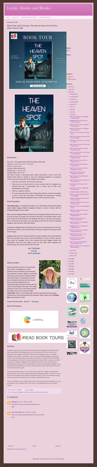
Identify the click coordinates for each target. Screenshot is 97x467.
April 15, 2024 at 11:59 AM (29, 412)
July (71, 107)
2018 (69, 271)
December (72, 94)
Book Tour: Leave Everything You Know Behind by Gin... (78, 242)
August (72, 104)
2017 (69, 274)
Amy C (72, 76)
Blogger (62, 459)
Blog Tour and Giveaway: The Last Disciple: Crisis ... (78, 161)
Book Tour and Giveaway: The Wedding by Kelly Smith (77, 172)
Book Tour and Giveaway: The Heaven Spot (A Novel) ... (79, 180)
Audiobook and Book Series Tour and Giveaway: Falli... (79, 199)
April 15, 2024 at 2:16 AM (25, 402)
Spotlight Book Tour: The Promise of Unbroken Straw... (79, 226)
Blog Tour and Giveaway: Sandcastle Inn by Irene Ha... (79, 222)
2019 (69, 269)
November (73, 96)
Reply (12, 406)
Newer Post (10, 446)
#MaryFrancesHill (30, 392)
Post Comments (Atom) (20, 449)
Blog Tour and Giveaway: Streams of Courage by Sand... (79, 157)
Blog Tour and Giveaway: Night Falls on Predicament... (79, 188)
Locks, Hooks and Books (29, 8)
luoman (51, 459)
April (71, 114)
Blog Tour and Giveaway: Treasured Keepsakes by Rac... (79, 149)
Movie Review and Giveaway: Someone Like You (77, 238)
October (72, 99)
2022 (69, 261)
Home (7, 17)
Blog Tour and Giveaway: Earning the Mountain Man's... (79, 129)
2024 (69, 92)
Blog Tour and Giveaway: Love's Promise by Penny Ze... (78, 218)
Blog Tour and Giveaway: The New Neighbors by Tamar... (79, 168)
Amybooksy (73, 79)
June (71, 109)
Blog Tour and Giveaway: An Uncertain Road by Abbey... (80, 246)
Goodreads (35, 301)
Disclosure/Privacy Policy (28, 17)
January (72, 255)
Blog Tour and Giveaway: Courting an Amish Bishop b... (79, 125)
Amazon (34, 251)
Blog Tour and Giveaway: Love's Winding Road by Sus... (78, 234)
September (73, 101)
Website (27, 301)
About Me (15, 17)
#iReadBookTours (21, 392)
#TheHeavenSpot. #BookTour (41, 392)
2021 (69, 264)
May (71, 112)
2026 (69, 86)
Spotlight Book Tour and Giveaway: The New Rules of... (79, 121)
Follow (68, 50)
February (72, 253)
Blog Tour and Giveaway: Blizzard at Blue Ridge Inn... (79, 176)
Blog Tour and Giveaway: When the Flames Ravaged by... (79, 230)
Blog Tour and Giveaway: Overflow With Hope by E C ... (79, 215)
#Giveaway (14, 392)
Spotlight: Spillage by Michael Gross (79, 192)
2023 (69, 258)
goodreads (36, 253)
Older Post (58, 446)
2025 (69, 89)
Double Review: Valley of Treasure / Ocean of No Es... (79, 164)
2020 (69, 266)
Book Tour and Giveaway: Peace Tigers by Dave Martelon (80, 153)
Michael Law (15, 402)
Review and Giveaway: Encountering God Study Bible (79, 117)
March (71, 250)
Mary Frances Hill (16, 412)
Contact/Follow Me (45, 17)
